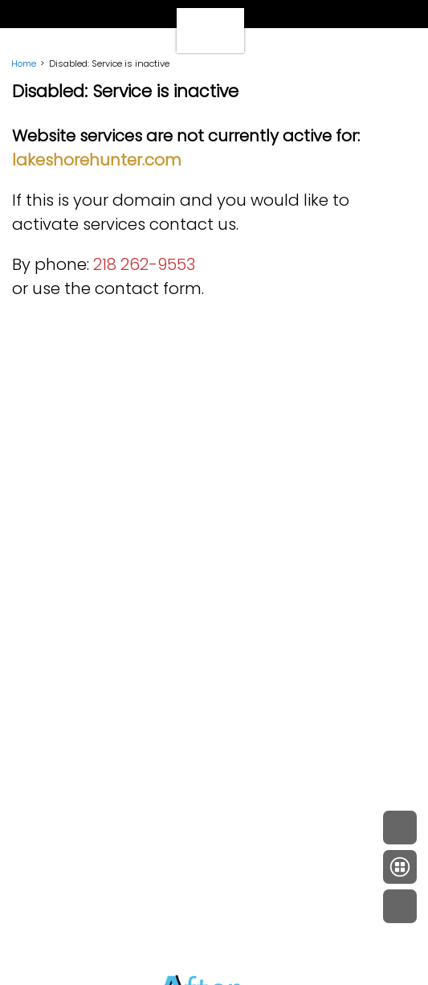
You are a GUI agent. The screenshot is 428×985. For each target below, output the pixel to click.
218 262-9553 (144, 264)
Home (23, 63)
